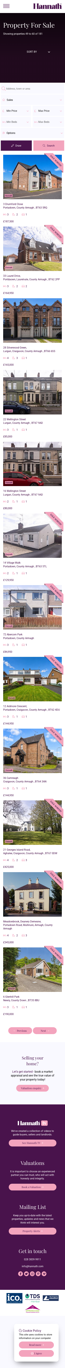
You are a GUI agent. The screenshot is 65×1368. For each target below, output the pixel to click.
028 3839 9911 (32, 1259)
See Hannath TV (31, 1143)
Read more (35, 1344)
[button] (32, 133)
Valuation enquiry (31, 1088)
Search (51, 145)
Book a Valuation (31, 1187)
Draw (18, 145)
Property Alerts (31, 1231)
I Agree (36, 1353)
